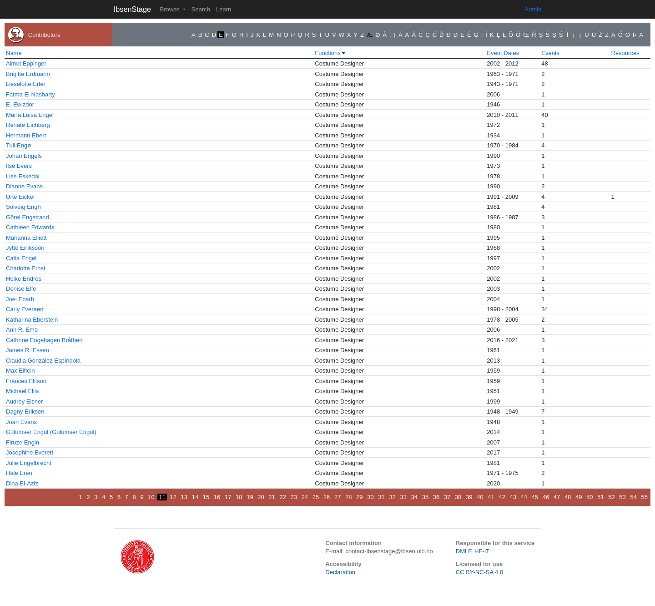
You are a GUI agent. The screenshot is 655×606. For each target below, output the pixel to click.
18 (239, 497)
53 (622, 497)
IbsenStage (132, 9)
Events (550, 53)
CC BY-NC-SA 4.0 (479, 572)
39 (469, 497)
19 (250, 497)
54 (633, 497)
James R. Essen (27, 350)
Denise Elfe (21, 288)
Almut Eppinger (26, 63)
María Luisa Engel (30, 114)
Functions (327, 53)
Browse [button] (170, 9)
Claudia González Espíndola (43, 360)
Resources (625, 53)
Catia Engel (21, 258)
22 (282, 497)
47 (557, 497)
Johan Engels (24, 155)
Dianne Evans (24, 186)
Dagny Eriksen (25, 411)
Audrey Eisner (24, 401)
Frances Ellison (26, 381)
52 (611, 497)
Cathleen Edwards (30, 227)
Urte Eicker (20, 196)
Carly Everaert (25, 309)
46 (546, 497)
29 (359, 497)
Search (200, 9)
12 (173, 497)
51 (600, 497)
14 (195, 497)
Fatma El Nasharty (30, 94)
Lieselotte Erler (25, 84)
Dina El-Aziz (22, 483)
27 (337, 497)
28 (348, 497)
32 (392, 497)
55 (644, 497)
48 (567, 497)
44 (524, 497)
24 (305, 497)
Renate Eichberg (28, 124)
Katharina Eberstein (32, 319)
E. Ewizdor (20, 104)
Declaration (340, 572)
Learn (223, 9)
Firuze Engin (22, 442)
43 (512, 497)
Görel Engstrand (27, 217)
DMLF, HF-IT (472, 551)
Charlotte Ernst (25, 268)
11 (162, 497)
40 (480, 497)
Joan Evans (21, 422)
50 (589, 497)
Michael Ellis (22, 391)
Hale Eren (19, 473)
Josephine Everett (29, 452)
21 (271, 497)
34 (414, 497)
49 (578, 497)
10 (151, 497)
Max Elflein (20, 370)
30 (370, 497)
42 (502, 497)
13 (184, 497)
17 (228, 497)
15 (206, 497)
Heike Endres (23, 278)
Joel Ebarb (20, 299)
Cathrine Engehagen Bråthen (44, 340)
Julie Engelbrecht (28, 463)
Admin (532, 9)
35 (425, 497)
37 (447, 497)
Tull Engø (18, 145)
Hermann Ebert (26, 135)
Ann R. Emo (22, 329)
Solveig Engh (23, 206)
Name (14, 53)
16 (217, 497)
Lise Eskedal (23, 176)
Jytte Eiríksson (25, 247)
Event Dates (503, 53)
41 (491, 497)
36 (436, 497)
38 (458, 497)
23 (294, 497)
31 (381, 497)
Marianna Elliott (26, 237)
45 (535, 497)
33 (403, 497)
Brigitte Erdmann (28, 74)
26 (326, 497)
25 (315, 497)
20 (260, 497)
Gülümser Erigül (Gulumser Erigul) (51, 432)
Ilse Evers (19, 165)
